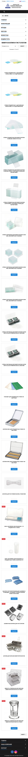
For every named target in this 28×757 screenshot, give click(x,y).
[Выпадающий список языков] (23, 1)
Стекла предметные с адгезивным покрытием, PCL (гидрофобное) (14, 73)
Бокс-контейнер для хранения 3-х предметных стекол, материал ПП (14, 559)
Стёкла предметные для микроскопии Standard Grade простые (14, 138)
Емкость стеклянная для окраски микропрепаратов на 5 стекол (14, 721)
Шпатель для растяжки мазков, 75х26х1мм (14, 494)
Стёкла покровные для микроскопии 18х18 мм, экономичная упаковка (14, 235)
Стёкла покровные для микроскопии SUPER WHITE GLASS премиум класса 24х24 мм (14, 365)
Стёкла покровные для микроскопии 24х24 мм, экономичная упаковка (14, 268)
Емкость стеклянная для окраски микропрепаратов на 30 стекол (14, 689)
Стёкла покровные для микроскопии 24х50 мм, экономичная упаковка (14, 300)
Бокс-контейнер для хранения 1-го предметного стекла (14, 527)
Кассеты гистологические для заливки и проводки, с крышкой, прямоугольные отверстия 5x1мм (14, 592)
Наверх (23, 734)
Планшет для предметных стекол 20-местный (14, 397)
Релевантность (9, 46)
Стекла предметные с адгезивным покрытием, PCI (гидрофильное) (14, 106)
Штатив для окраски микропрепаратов (14, 656)
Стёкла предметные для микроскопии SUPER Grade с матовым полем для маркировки (14, 203)
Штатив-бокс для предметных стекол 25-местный (14, 430)
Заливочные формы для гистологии (14, 623)
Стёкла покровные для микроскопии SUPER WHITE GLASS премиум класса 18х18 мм (14, 332)
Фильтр (22, 46)
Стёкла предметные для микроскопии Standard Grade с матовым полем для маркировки (14, 171)
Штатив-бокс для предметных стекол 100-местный (14, 462)
